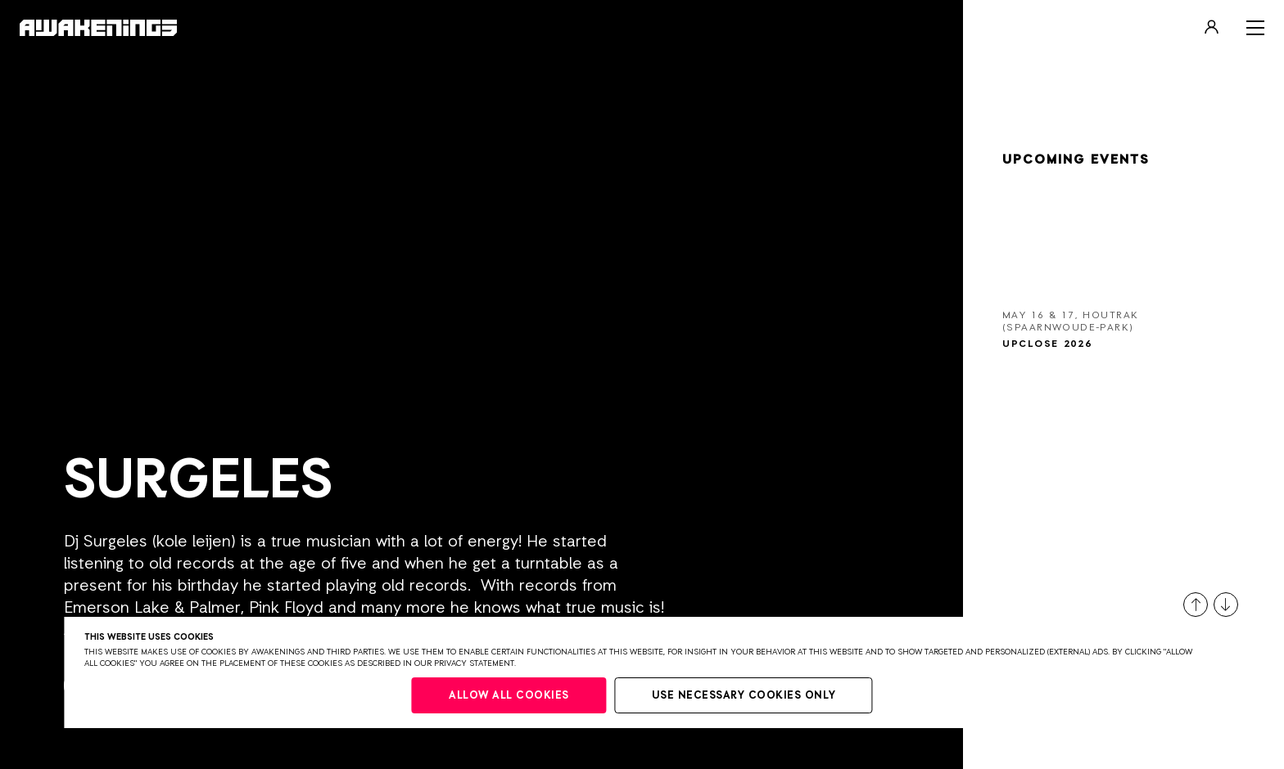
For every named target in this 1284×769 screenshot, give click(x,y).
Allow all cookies (509, 695)
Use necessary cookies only (744, 695)
